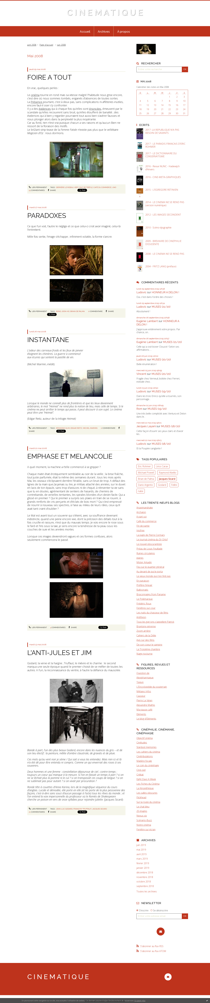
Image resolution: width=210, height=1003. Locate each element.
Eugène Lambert (147, 321)
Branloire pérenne (146, 626)
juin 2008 (61, 44)
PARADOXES (46, 216)
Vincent (141, 373)
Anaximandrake (144, 507)
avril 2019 (141, 854)
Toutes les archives (146, 891)
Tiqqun (140, 682)
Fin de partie (142, 525)
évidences (45, 109)
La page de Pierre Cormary (150, 535)
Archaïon (141, 512)
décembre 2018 (144, 872)
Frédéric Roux (143, 603)
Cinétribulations (144, 756)
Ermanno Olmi (63, 428)
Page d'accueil (46, 44)
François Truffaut (82, 809)
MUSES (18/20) (170, 426)
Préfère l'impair (144, 585)
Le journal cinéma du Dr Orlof (152, 539)
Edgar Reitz (76, 428)
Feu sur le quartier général (150, 567)
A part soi (141, 516)
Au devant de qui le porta (149, 571)
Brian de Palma (146, 478)
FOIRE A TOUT (49, 77)
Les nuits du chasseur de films (152, 612)
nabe (140, 491)
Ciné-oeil (140, 770)
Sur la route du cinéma (148, 802)
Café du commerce (146, 521)
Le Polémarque (144, 599)
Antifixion (141, 617)
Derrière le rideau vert (67, 187)
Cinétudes (141, 742)
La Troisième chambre (148, 649)
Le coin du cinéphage (147, 765)
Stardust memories (146, 747)
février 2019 (142, 863)
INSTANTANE (48, 340)
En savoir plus (140, 1000)
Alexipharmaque (144, 677)
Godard (162, 485)
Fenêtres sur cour (145, 608)
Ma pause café (144, 709)
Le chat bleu (142, 806)
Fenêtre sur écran (145, 829)
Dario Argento (145, 485)
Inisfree (140, 530)
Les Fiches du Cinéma (147, 783)
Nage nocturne (144, 653)
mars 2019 (142, 858)
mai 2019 (141, 849)
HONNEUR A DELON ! (165, 292)
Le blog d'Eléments (146, 718)
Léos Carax (162, 466)
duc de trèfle (86, 187)
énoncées (95, 109)
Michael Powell (146, 472)
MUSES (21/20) (161, 306)
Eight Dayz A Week (146, 779)
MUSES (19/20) (161, 391)
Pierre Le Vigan (144, 700)
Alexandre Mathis (145, 705)
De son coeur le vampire (149, 644)
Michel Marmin (90, 428)
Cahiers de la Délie (146, 635)
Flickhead (141, 797)
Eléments (141, 714)
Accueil (85, 31)
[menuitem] (85, 31)
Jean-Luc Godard (64, 809)
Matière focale (144, 761)
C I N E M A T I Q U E (105, 12)
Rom (139, 408)
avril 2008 (31, 44)
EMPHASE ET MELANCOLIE (69, 456)
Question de (142, 673)
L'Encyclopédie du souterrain (151, 686)
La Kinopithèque (145, 788)
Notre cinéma (143, 824)
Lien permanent (38, 187)
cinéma (35, 95)
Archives (104, 31)
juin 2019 (141, 845)
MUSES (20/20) (161, 359)
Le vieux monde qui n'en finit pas (153, 576)
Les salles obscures (146, 792)
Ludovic (141, 292)
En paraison (142, 580)
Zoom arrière (143, 630)
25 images (141, 811)
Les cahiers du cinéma (148, 751)
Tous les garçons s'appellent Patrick (155, 621)
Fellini (174, 485)
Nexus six (141, 815)
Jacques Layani (146, 426)
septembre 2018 (145, 886)
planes (139, 557)
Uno (114, 187)
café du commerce (102, 187)
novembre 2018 (144, 877)
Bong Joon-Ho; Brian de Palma (70, 311)
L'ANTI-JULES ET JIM (59, 653)
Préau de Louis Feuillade (149, 548)
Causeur (140, 696)
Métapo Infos (143, 691)
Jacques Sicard (99, 809)
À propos (123, 31)
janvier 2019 (142, 868)
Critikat (140, 774)
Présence (37, 102)
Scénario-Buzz (144, 820)
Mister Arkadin (144, 562)
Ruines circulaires (145, 553)
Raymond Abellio (167, 472)
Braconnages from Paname (151, 594)
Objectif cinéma (144, 738)
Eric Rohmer (144, 466)
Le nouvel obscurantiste (149, 544)
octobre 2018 (143, 881)
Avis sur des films (145, 640)
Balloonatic (142, 589)
